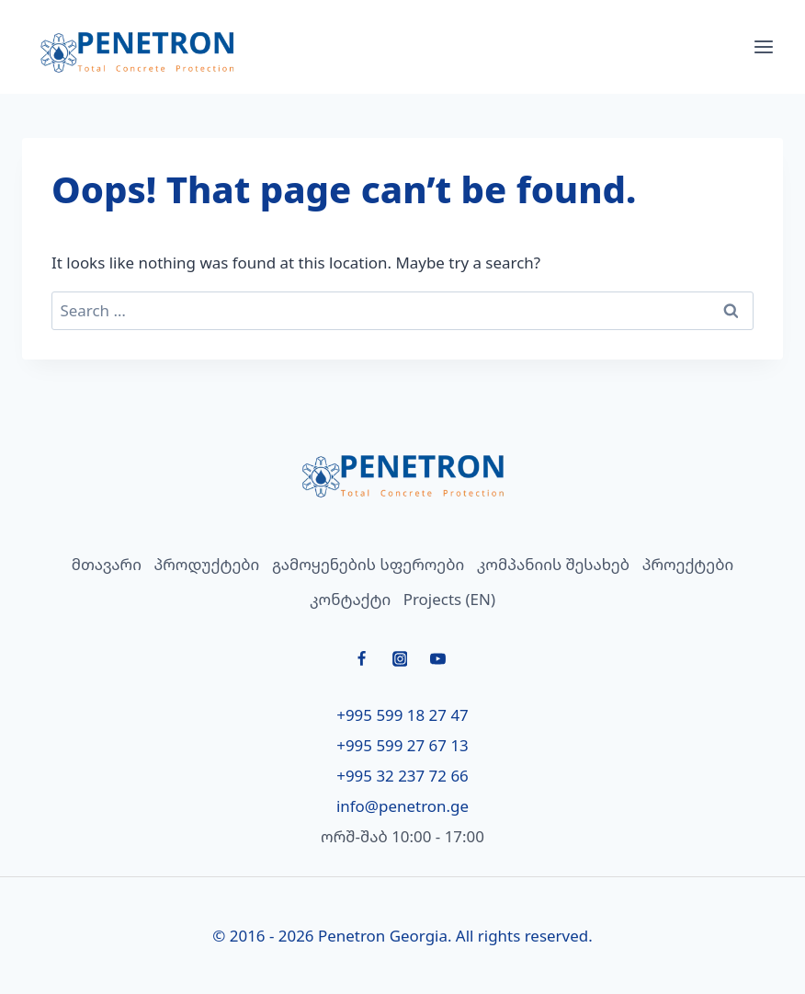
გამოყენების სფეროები (368, 564)
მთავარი (107, 564)
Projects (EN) (449, 599)
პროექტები (688, 564)
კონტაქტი (350, 599)
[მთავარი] (402, 475)
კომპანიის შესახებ (553, 564)
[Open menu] (763, 47)
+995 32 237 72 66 (402, 775)
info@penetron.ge (402, 806)
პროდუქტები (206, 564)
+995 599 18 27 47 (402, 715)
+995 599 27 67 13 (402, 745)
